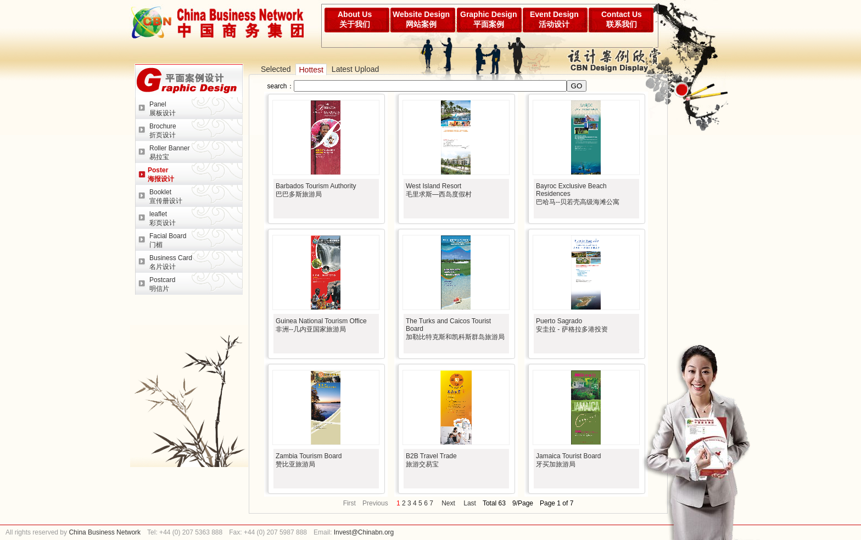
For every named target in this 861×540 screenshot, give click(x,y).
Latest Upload (355, 69)
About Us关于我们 (355, 19)
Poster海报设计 (161, 174)
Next (448, 503)
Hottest (311, 69)
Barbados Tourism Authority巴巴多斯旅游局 (316, 190)
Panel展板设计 (162, 108)
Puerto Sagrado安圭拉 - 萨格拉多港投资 (572, 325)
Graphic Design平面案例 (488, 19)
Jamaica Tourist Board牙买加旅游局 (568, 460)
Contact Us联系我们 (621, 19)
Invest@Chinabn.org (364, 532)
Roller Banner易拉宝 (169, 152)
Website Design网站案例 (421, 19)
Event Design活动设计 (554, 19)
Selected (275, 69)
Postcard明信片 (162, 284)
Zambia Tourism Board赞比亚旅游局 (309, 460)
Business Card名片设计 (170, 262)
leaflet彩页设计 (162, 218)
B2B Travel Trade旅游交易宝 (431, 460)
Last (469, 503)
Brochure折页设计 (162, 130)
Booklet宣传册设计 (165, 196)
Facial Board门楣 (167, 240)
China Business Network (104, 532)
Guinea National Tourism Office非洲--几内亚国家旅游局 (321, 325)
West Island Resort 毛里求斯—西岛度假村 (439, 190)
